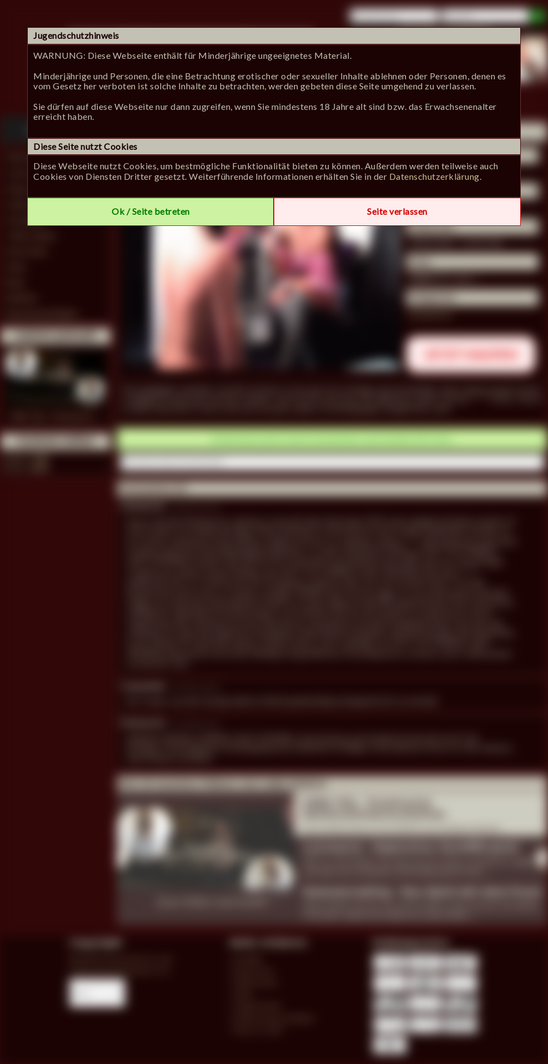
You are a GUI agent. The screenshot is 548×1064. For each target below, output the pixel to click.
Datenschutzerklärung (434, 176)
